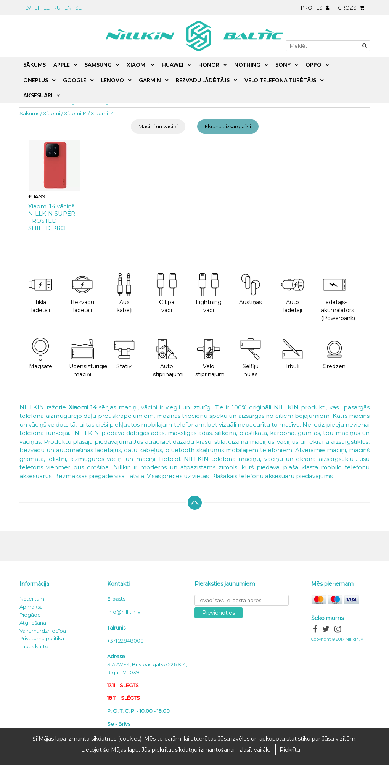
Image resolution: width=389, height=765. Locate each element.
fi (87, 8)
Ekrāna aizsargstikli (228, 126)
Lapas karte (33, 646)
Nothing (247, 64)
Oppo (313, 64)
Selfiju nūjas (250, 358)
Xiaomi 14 (75, 113)
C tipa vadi (166, 293)
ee (46, 8)
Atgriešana (32, 623)
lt (37, 8)
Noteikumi (32, 599)
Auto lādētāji (292, 293)
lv (28, 8)
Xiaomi (51, 113)
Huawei (172, 64)
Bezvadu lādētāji (82, 293)
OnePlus (35, 80)
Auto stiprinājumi (168, 358)
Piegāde (30, 615)
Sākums (29, 113)
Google (74, 80)
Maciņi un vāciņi (158, 126)
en (67, 8)
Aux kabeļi (124, 293)
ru (57, 8)
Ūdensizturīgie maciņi (86, 358)
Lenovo (112, 80)
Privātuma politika (41, 638)
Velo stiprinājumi (210, 358)
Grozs (353, 8)
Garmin (150, 80)
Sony (283, 64)
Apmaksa (31, 607)
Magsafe (40, 354)
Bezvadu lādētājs (203, 80)
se (78, 8)
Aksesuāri (38, 95)
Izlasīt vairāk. (253, 749)
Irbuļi (292, 354)
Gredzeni (335, 354)
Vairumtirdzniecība (42, 631)
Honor (208, 64)
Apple (61, 64)
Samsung (98, 64)
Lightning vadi (209, 293)
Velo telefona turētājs (280, 80)
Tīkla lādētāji (40, 293)
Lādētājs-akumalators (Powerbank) (338, 297)
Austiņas (250, 289)
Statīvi (124, 354)
